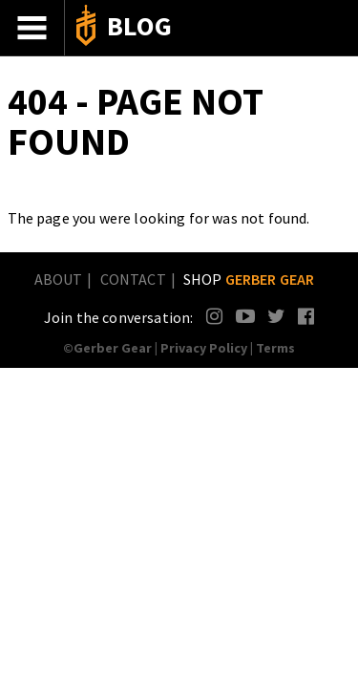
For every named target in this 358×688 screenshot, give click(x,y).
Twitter (276, 316)
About (58, 279)
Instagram (215, 316)
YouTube (245, 316)
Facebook (307, 316)
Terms (275, 347)
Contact (133, 279)
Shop (249, 279)
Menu (32, 27)
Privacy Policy (203, 347)
